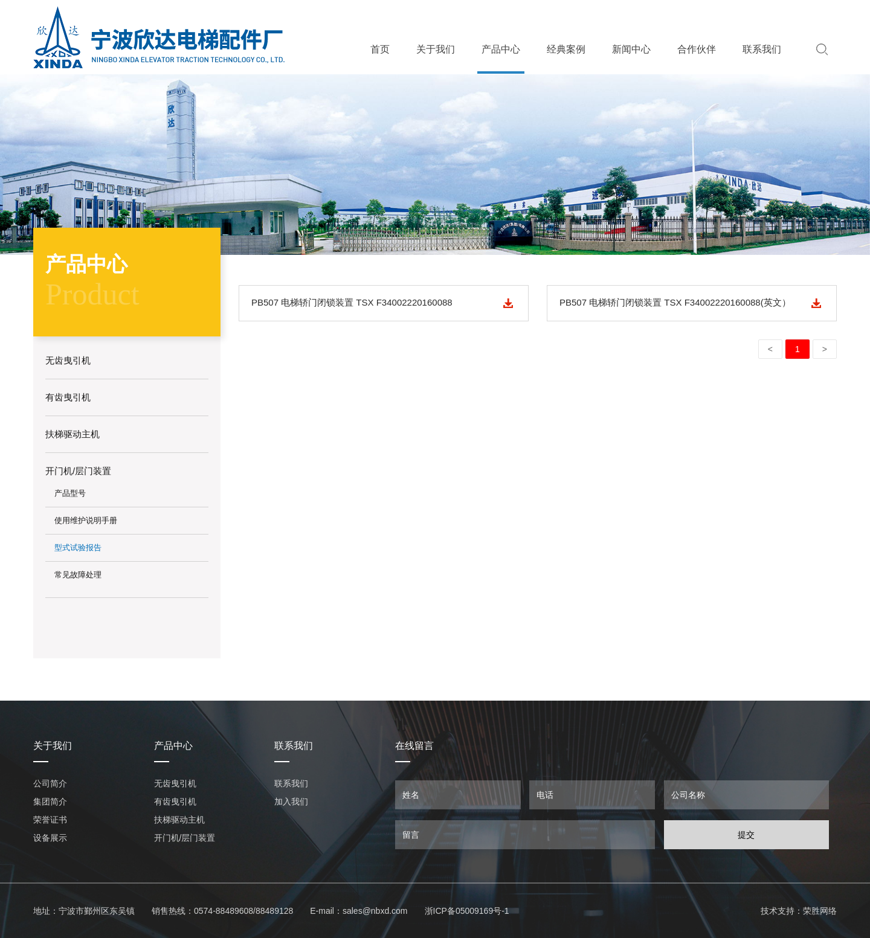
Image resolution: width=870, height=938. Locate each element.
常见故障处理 (78, 574)
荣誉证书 (50, 819)
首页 (380, 49)
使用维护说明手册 (85, 520)
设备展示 (50, 838)
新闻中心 (631, 49)
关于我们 (435, 49)
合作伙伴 (696, 49)
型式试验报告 (78, 547)
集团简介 (50, 801)
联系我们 (762, 49)
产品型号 (70, 493)
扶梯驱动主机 (179, 819)
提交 (746, 835)
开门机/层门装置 (185, 838)
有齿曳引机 (175, 801)
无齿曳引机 (175, 783)
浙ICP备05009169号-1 (467, 911)
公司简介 (50, 783)
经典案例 (566, 49)
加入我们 (291, 801)
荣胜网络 (820, 911)
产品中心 (501, 49)
